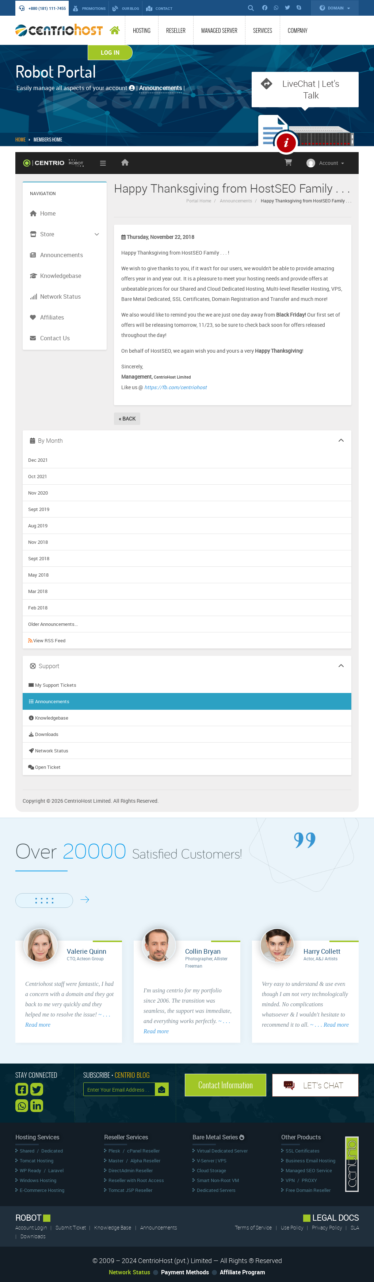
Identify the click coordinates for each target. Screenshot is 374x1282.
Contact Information (225, 1085)
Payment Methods (185, 1272)
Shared (27, 1150)
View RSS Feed (46, 640)
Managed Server (219, 31)
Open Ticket (44, 767)
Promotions (89, 8)
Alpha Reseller (145, 1160)
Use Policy (293, 1227)
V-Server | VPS (211, 1160)
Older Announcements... (53, 624)
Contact (159, 8)
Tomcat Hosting (36, 1160)
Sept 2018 (38, 558)
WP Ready (30, 1170)
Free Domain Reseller (308, 1190)
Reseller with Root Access (136, 1180)
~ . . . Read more (329, 1025)
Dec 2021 (38, 460)
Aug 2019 (37, 525)
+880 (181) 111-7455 (42, 8)
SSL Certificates (303, 1150)
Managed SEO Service (309, 1170)
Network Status (48, 750)
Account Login (31, 1227)
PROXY (309, 1180)
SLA (355, 1227)
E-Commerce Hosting (42, 1190)
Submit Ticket (71, 1227)
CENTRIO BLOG (132, 1075)
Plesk (114, 1150)
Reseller (176, 31)
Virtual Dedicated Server (222, 1150)
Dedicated (52, 1150)
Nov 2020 (38, 492)
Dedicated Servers (216, 1190)
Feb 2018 (37, 607)
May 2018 (38, 575)
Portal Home (198, 201)
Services (262, 31)
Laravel (56, 1170)
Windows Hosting (38, 1180)
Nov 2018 (38, 542)
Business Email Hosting (310, 1160)
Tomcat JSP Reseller (130, 1190)
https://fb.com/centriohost (175, 387)
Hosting (141, 31)
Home (20, 139)
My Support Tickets (52, 685)
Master (115, 1160)
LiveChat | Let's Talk (310, 89)
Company (298, 31)
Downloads (43, 734)
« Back (127, 418)
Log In (110, 53)
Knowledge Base (112, 1227)
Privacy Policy (327, 1227)
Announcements (236, 201)
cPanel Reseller (143, 1150)
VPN (290, 1180)
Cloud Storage (211, 1170)
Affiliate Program (242, 1272)
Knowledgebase (48, 717)
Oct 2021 (37, 476)
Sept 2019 (38, 509)
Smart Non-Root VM (218, 1180)
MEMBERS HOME (48, 139)
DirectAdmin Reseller (130, 1170)
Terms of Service (253, 1227)
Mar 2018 (37, 591)
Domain (335, 8)
